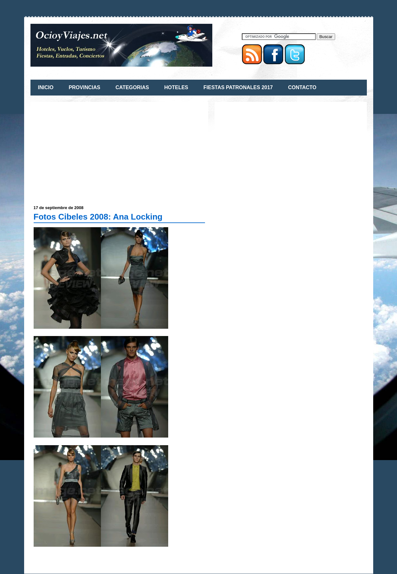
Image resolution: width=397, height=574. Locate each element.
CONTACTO (302, 87)
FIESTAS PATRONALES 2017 (238, 87)
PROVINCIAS (84, 87)
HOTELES (176, 87)
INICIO (46, 87)
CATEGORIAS (132, 87)
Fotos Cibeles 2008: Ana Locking (98, 216)
